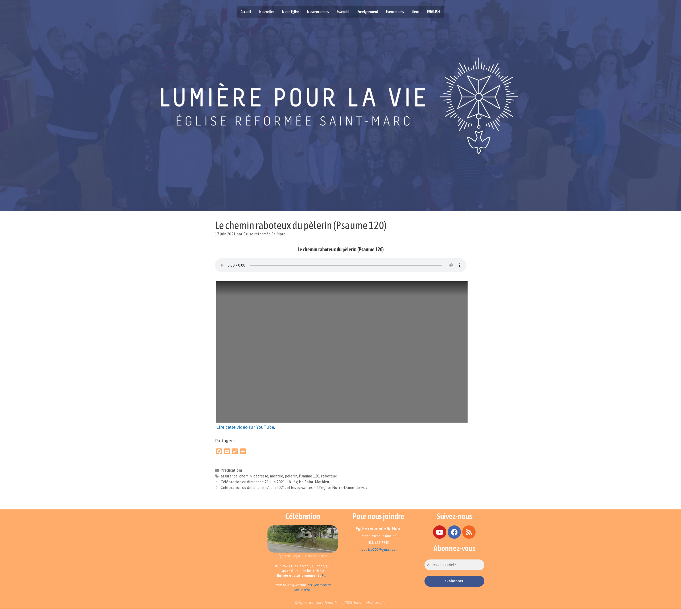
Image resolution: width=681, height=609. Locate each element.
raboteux (329, 476)
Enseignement (367, 11)
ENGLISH (433, 11)
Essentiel (343, 11)
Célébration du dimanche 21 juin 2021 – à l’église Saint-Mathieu (275, 482)
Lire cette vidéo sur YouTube (245, 427)
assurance (229, 476)
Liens (415, 11)
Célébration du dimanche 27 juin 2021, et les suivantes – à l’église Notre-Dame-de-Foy (294, 487)
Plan (325, 576)
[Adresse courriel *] (454, 564)
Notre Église (290, 11)
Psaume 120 (309, 476)
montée (276, 476)
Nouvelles (266, 11)
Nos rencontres (318, 11)
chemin (245, 476)
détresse (260, 476)
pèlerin (291, 476)
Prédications (231, 470)
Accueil (246, 11)
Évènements (395, 11)
